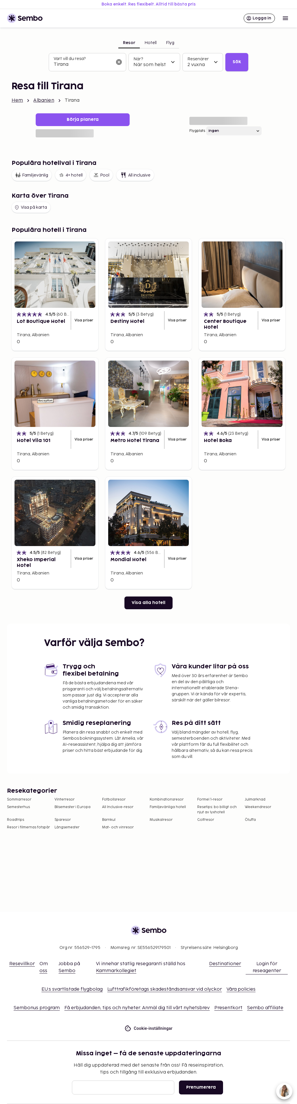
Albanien (43, 100)
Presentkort (228, 1008)
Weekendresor (258, 807)
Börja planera (83, 119)
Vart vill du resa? (70, 58)
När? (138, 59)
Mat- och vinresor (118, 827)
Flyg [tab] (170, 42)
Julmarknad (255, 799)
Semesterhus (18, 807)
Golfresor (205, 820)
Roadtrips (15, 820)
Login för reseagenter (267, 967)
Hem (17, 100)
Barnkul (108, 820)
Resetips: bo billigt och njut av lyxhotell (217, 809)
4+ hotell (71, 175)
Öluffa (250, 820)
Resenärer (198, 59)
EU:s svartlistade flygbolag (72, 989)
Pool (101, 175)
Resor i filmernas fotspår (28, 827)
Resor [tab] (129, 42)
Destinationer (225, 964)
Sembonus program (37, 1008)
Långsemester (67, 827)
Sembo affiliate (265, 1008)
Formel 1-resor (209, 799)
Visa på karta (30, 207)
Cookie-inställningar (148, 1028)
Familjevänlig (31, 175)
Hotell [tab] (150, 42)
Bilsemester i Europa (72, 807)
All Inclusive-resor (117, 807)
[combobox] (83, 65)
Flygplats (197, 131)
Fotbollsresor (114, 799)
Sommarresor (19, 799)
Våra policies (241, 989)
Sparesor (63, 820)
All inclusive (135, 175)
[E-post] (123, 1087)
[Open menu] (285, 18)
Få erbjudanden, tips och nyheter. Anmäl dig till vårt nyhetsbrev (137, 1008)
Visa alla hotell (148, 603)
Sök (237, 62)
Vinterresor (65, 799)
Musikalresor (161, 820)
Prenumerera (201, 1087)
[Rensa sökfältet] (118, 62)
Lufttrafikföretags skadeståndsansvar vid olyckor (164, 989)
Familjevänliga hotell (168, 807)
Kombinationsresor (167, 799)
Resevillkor (22, 964)
